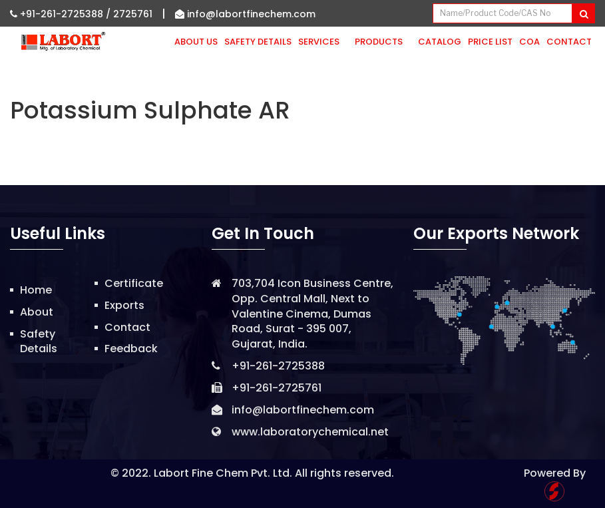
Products (383, 41)
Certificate (133, 283)
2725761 (132, 14)
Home (36, 290)
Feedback (131, 348)
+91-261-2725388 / (61, 14)
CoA (529, 41)
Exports (124, 305)
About (36, 312)
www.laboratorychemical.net (310, 431)
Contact (569, 41)
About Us (196, 41)
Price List (490, 41)
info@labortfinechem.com (245, 14)
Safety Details (258, 41)
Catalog (439, 41)
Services (323, 41)
